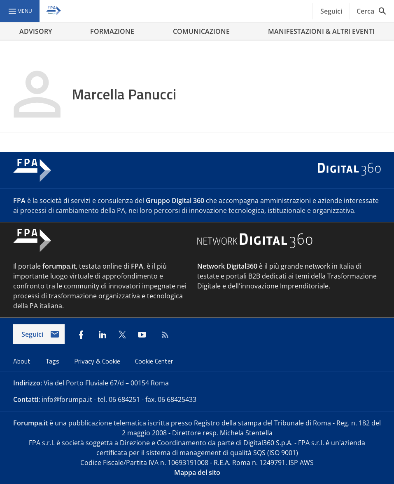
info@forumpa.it (67, 399)
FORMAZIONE (112, 31)
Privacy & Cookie (98, 361)
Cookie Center (154, 361)
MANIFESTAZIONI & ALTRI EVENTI (321, 31)
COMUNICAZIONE (201, 31)
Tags (53, 361)
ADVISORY (35, 31)
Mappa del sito (197, 472)
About (22, 361)
